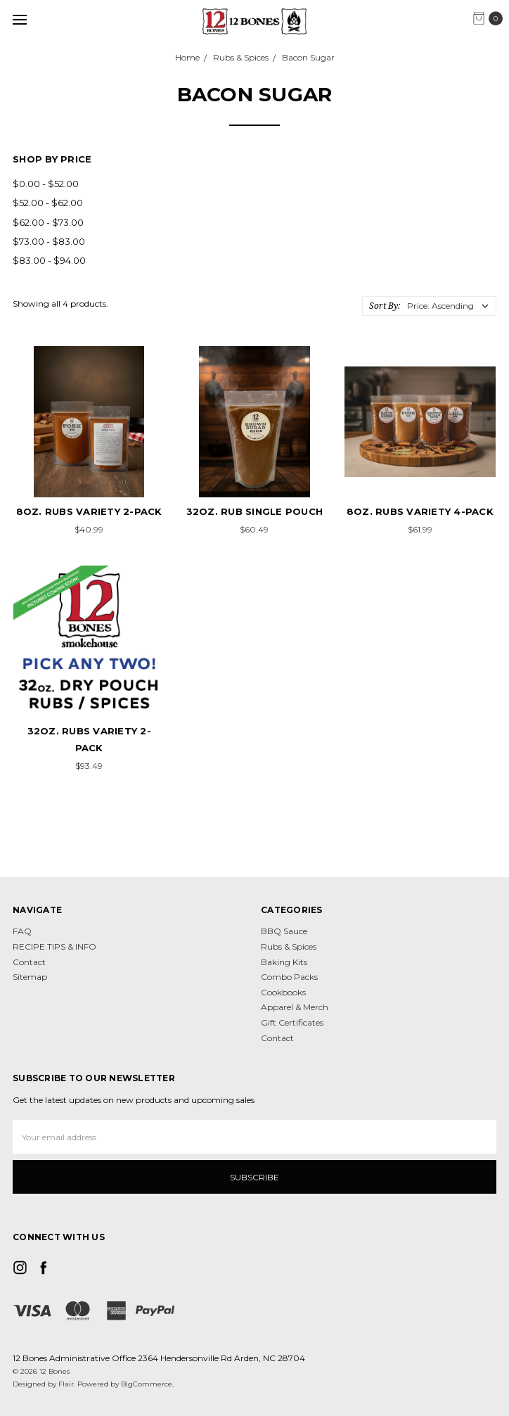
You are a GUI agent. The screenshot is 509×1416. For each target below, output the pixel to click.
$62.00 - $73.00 (48, 222)
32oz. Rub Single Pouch (254, 511)
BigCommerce (146, 1384)
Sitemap (30, 976)
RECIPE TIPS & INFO (54, 946)
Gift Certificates (292, 1022)
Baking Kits (284, 962)
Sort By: (384, 306)
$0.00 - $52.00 (46, 183)
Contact (29, 962)
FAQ (22, 931)
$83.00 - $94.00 (49, 260)
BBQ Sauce (284, 931)
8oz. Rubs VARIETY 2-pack (89, 511)
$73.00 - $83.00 (49, 241)
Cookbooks (283, 992)
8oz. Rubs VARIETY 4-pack (420, 511)
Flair (66, 1384)
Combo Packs (289, 976)
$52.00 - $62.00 (48, 202)
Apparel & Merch (294, 1007)
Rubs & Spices (288, 946)
